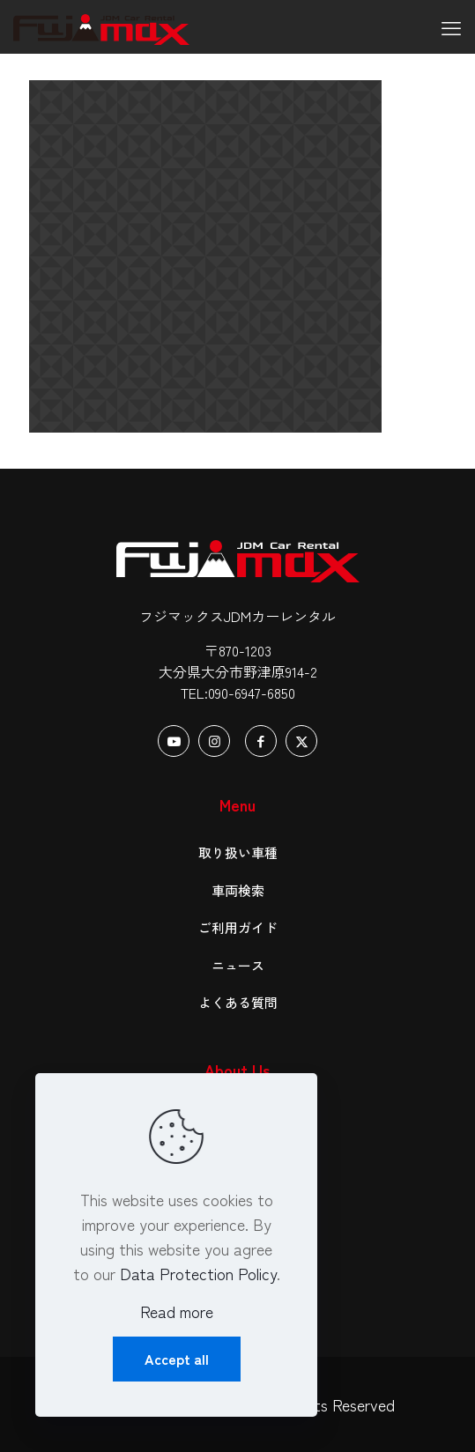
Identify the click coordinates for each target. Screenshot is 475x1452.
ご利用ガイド (238, 927)
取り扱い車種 (238, 852)
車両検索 (238, 890)
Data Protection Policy (198, 1273)
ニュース (238, 965)
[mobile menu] (451, 26)
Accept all (177, 1358)
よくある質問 (238, 1002)
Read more (176, 1311)
